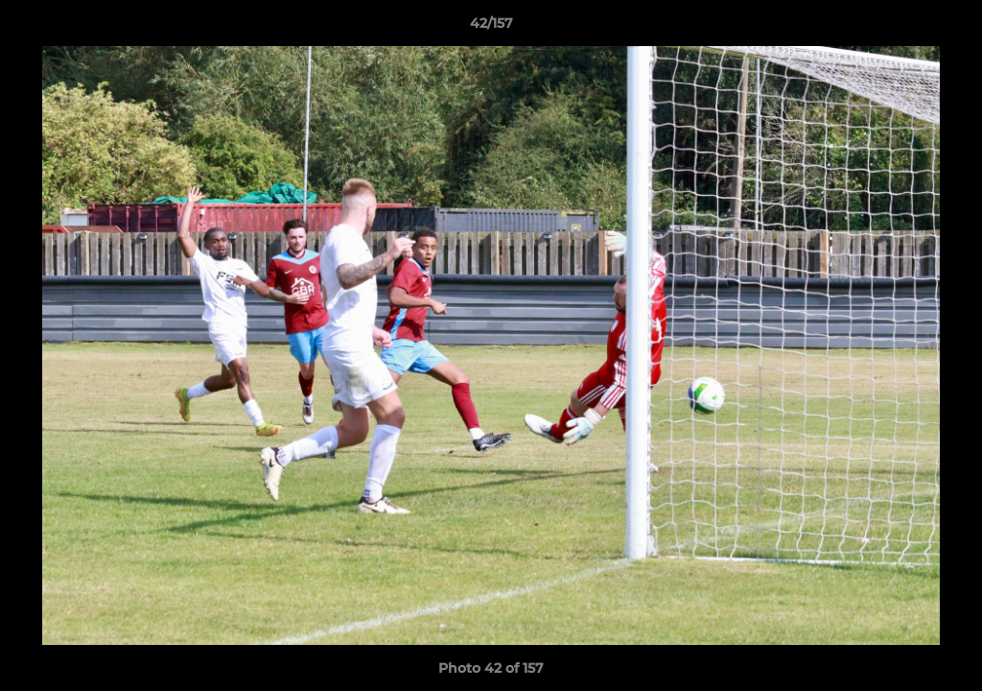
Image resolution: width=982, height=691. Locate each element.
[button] (947, 27)
